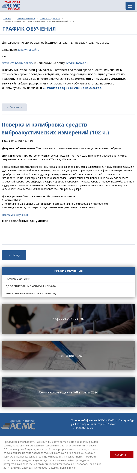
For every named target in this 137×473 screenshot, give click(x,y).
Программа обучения (15, 214)
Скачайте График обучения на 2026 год (72, 88)
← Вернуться (14, 107)
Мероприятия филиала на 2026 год (30, 293)
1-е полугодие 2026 (50, 18)
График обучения (26, 18)
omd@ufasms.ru (80, 431)
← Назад (14, 255)
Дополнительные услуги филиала (30, 286)
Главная (7, 18)
